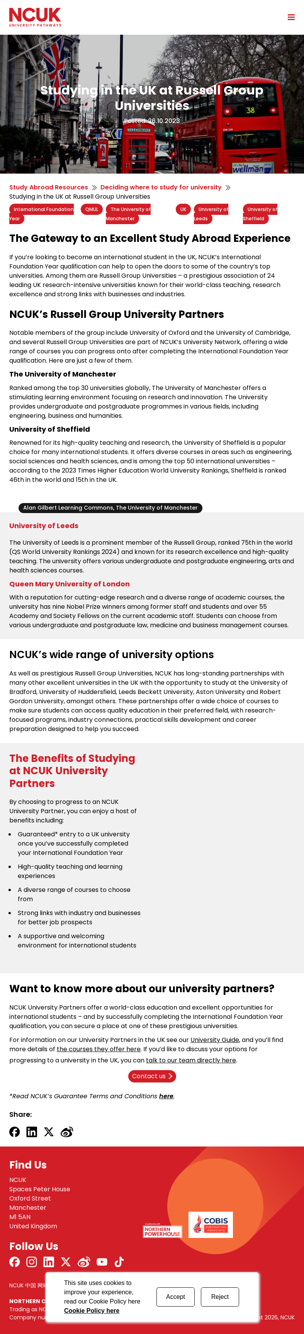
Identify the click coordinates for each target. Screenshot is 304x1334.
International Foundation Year (41, 214)
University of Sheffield (260, 214)
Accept (175, 1296)
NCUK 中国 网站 (28, 1285)
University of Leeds (211, 214)
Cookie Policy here (91, 1310)
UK (183, 209)
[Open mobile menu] (288, 17)
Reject (220, 1296)
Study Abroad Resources (48, 187)
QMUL (91, 209)
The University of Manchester (128, 214)
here (166, 1096)
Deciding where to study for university (161, 187)
